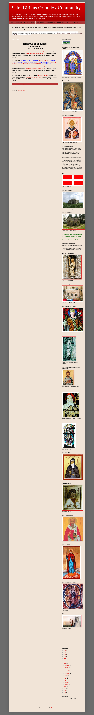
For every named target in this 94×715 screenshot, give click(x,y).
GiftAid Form (60, 22)
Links (67, 22)
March (66, 680)
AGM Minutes (74, 22)
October (66, 667)
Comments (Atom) (21, 90)
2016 (65, 686)
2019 (65, 660)
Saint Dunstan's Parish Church (34, 53)
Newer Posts (15, 88)
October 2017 (67, 670)
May (66, 678)
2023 (65, 652)
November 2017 (68, 669)
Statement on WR (20, 22)
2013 (65, 692)
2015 (65, 688)
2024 (65, 650)
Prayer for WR (40, 22)
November (67, 665)
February (67, 682)
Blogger (52, 707)
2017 (65, 663)
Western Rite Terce (42, 52)
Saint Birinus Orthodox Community (46, 7)
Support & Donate (50, 22)
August (66, 675)
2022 (65, 654)
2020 (65, 658)
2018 (65, 662)
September (67, 673)
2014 (65, 690)
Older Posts (54, 88)
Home (12, 22)
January (66, 684)
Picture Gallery (30, 22)
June (66, 677)
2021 (65, 656)
